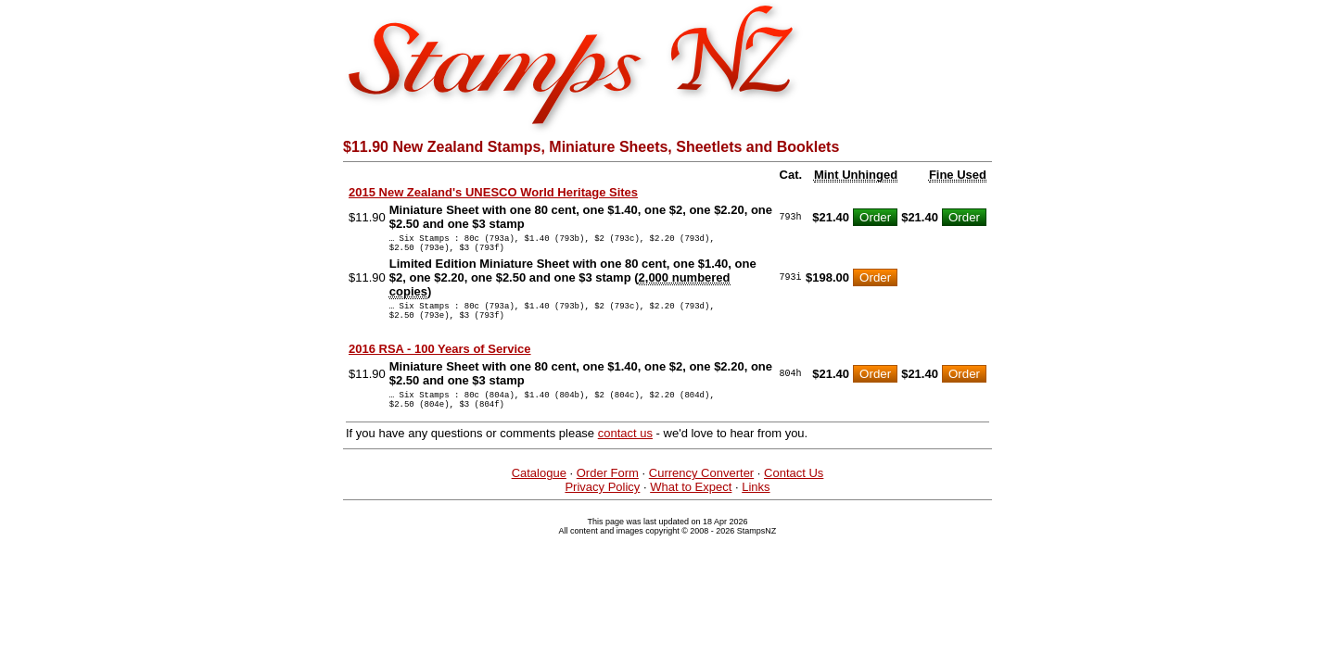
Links (755, 503)
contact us (625, 450)
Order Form (608, 490)
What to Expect (690, 503)
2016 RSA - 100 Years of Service (440, 360)
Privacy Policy (602, 503)
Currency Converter (701, 490)
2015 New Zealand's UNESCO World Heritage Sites (493, 192)
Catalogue (539, 490)
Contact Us (793, 490)
